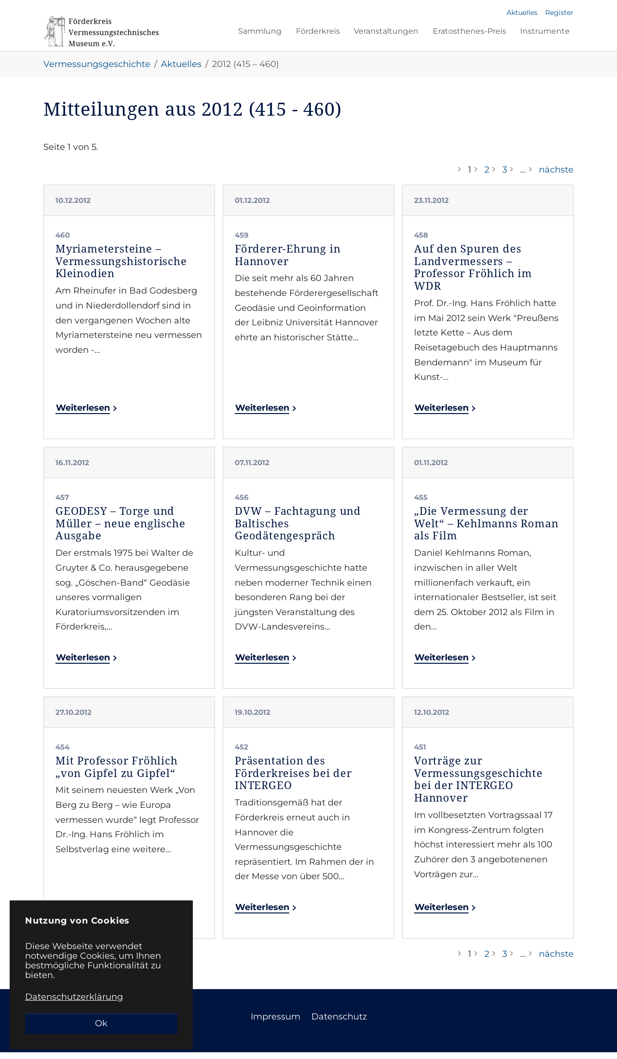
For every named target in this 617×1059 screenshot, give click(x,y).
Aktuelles (522, 12)
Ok (101, 1023)
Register (559, 12)
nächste (556, 176)
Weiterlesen (84, 414)
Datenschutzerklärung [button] (74, 997)
